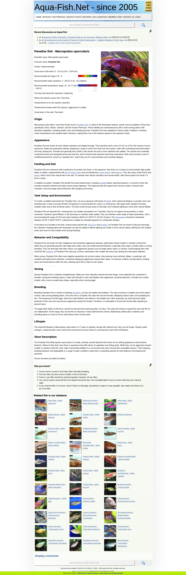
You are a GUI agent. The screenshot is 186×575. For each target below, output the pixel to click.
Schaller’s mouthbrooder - (120, 476)
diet (127, 170)
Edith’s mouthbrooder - (50, 447)
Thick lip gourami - (85, 532)
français (148, 8)
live (66, 173)
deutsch (148, 2)
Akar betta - (49, 405)
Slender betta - (84, 419)
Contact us (128, 17)
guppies (49, 252)
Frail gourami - (82, 504)
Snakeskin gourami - (84, 546)
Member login (115, 17)
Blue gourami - (117, 546)
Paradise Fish (82, 125)
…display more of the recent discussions (64, 43)
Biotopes (86, 17)
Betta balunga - (50, 419)
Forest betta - (84, 476)
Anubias (103, 225)
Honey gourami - (49, 532)
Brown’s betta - (50, 433)
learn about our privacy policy (111, 573)
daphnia (118, 173)
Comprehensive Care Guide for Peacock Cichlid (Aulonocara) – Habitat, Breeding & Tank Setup (84, 40)
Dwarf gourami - (48, 504)
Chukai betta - (84, 490)
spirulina (103, 183)
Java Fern (92, 225)
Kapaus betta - (84, 462)
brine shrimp (105, 173)
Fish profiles (58, 17)
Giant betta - (118, 405)
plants (108, 201)
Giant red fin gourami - (50, 518)
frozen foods (75, 173)
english (148, 5)
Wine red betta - (120, 433)
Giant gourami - (117, 504)
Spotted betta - (50, 476)
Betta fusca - (118, 447)
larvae (37, 175)
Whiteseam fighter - (84, 405)
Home (38, 17)
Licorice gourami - (83, 518)
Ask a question (99, 17)
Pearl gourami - (118, 532)
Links (137, 17)
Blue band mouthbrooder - (85, 447)
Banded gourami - (118, 490)
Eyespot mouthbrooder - (120, 462)
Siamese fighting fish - (50, 490)
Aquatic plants (73, 17)
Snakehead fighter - (84, 433)
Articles (46, 17)
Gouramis (76, 293)
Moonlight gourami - (50, 546)
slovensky (148, 11)
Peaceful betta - (51, 462)
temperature (120, 217)
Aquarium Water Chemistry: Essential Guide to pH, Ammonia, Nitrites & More (76, 37)
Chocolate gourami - (119, 518)
